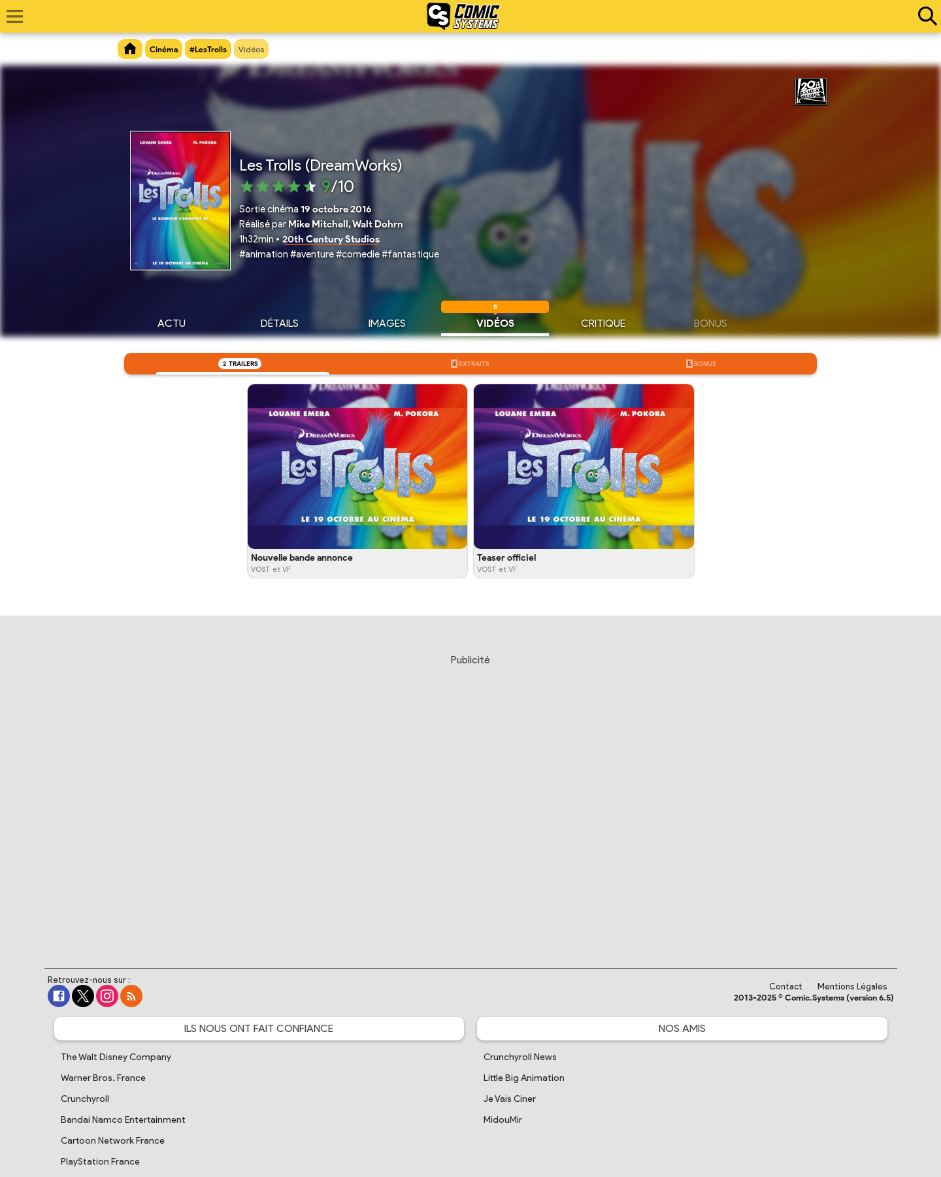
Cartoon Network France (113, 1140)
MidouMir (503, 1119)
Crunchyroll (85, 1098)
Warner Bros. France (103, 1078)
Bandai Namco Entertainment (123, 1119)
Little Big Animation (524, 1078)
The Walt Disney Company (116, 1057)
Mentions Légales (852, 986)
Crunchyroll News (520, 1057)
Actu (171, 321)
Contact (785, 986)
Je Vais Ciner (510, 1098)
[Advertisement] (470, 798)
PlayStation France (100, 1161)
